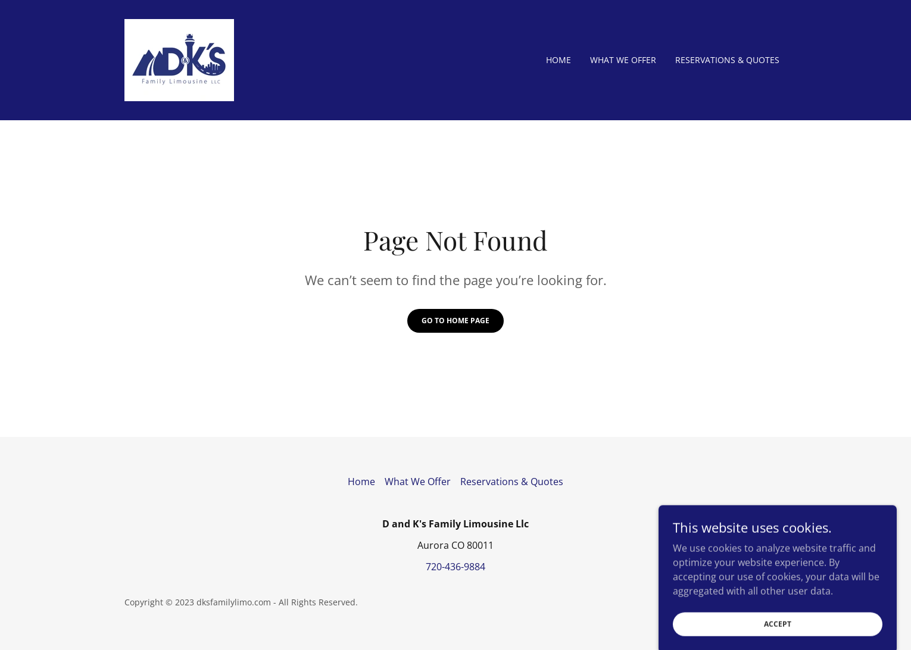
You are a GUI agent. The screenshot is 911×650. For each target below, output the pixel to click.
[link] (179, 58)
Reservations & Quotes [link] (727, 59)
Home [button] (361, 481)
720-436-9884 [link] (455, 566)
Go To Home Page (455, 320)
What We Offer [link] (623, 59)
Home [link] (558, 59)
